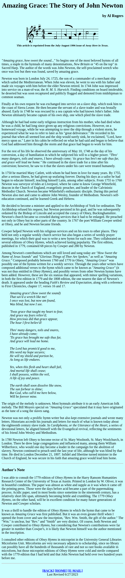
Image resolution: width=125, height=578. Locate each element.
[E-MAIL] (75, 570)
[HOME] (61, 570)
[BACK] (48, 570)
